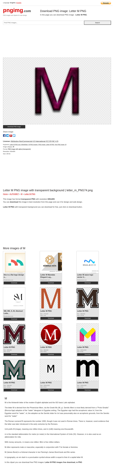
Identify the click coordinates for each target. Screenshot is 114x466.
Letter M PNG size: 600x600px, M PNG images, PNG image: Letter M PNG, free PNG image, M (38, 144)
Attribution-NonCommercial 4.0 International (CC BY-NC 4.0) (34, 141)
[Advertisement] (57, 42)
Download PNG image (14, 126)
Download (14, 283)
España (18, 3)
